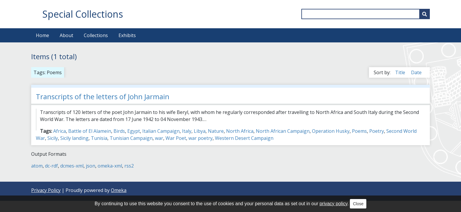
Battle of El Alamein (89, 131)
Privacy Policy (46, 190)
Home (42, 35)
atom (37, 166)
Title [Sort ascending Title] (400, 72)
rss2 (129, 166)
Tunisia (99, 138)
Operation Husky (331, 131)
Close (358, 203)
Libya (200, 131)
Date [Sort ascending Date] (416, 72)
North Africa (239, 131)
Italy (186, 131)
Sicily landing (74, 138)
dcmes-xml (71, 166)
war (159, 138)
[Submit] (424, 14)
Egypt (133, 131)
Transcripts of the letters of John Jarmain (102, 96)
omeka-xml (110, 166)
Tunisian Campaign (131, 138)
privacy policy (334, 203)
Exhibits (127, 35)
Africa (59, 131)
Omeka (118, 190)
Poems (359, 131)
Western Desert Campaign (244, 138)
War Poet (176, 138)
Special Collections (82, 14)
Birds (119, 131)
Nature (216, 131)
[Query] (365, 14)
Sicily (52, 138)
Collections (96, 35)
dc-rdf (51, 166)
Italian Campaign (161, 131)
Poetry (376, 131)
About (66, 35)
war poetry (200, 138)
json (90, 166)
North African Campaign (283, 131)
